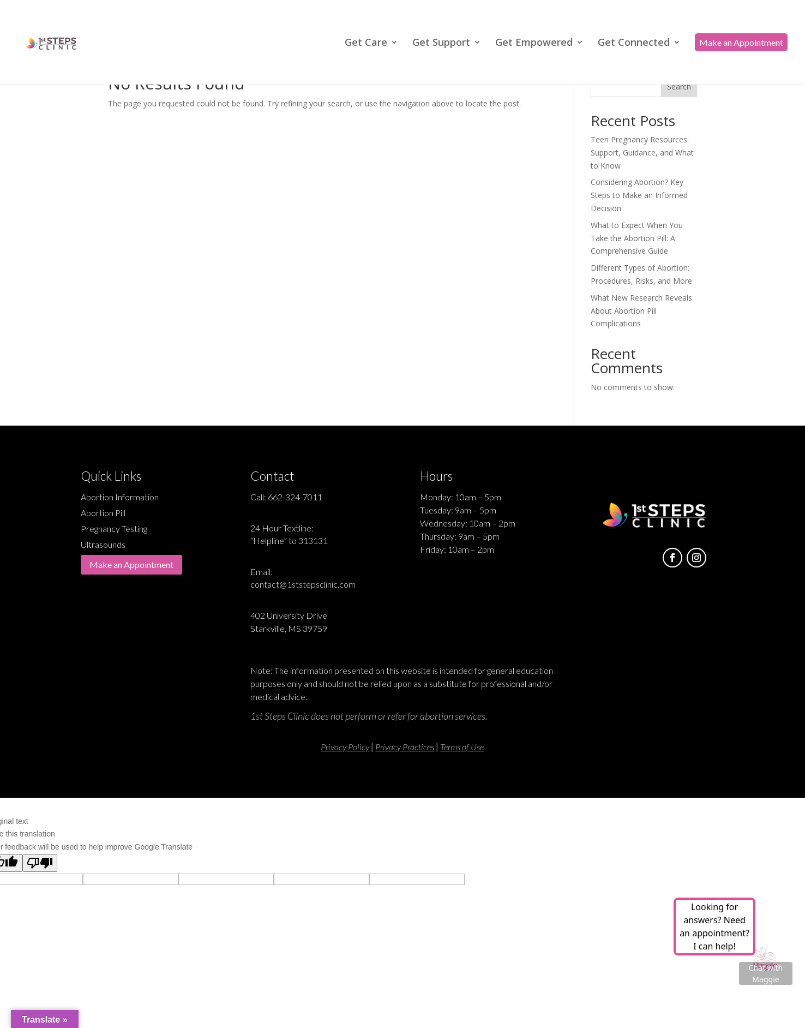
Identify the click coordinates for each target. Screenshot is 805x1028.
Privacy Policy (345, 747)
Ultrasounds (103, 544)
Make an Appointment (131, 564)
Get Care (366, 43)
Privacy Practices (404, 747)
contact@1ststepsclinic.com (303, 584)
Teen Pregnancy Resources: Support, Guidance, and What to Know (642, 152)
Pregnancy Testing (114, 528)
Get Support (441, 43)
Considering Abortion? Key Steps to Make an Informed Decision (639, 195)
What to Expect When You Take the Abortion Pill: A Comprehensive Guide (637, 238)
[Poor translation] (39, 863)
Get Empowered (534, 43)
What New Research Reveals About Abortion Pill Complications (641, 310)
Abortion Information (120, 497)
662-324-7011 (295, 497)
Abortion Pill (103, 512)
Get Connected (634, 43)
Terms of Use (462, 747)
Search (679, 86)
